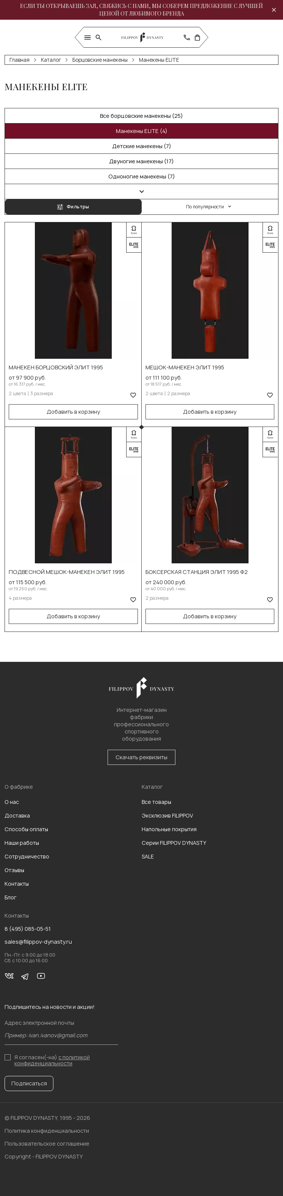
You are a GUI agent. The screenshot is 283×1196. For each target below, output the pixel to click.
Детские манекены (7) (141, 146)
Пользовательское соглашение (47, 1143)
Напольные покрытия (169, 829)
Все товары (156, 801)
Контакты (17, 883)
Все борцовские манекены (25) (141, 115)
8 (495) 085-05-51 (28, 929)
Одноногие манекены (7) (141, 176)
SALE (148, 856)
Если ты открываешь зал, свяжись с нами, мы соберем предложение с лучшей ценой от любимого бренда (141, 9)
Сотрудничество (27, 856)
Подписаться (29, 1083)
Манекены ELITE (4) (141, 130)
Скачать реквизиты (141, 757)
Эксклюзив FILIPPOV (167, 815)
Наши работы (22, 842)
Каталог (51, 59)
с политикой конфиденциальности (52, 1060)
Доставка (17, 815)
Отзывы (14, 870)
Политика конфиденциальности (47, 1130)
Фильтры (73, 206)
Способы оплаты (26, 829)
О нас (12, 801)
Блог (11, 897)
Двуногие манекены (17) (141, 161)
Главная (19, 59)
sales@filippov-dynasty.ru (38, 941)
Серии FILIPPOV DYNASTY (174, 842)
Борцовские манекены (100, 59)
